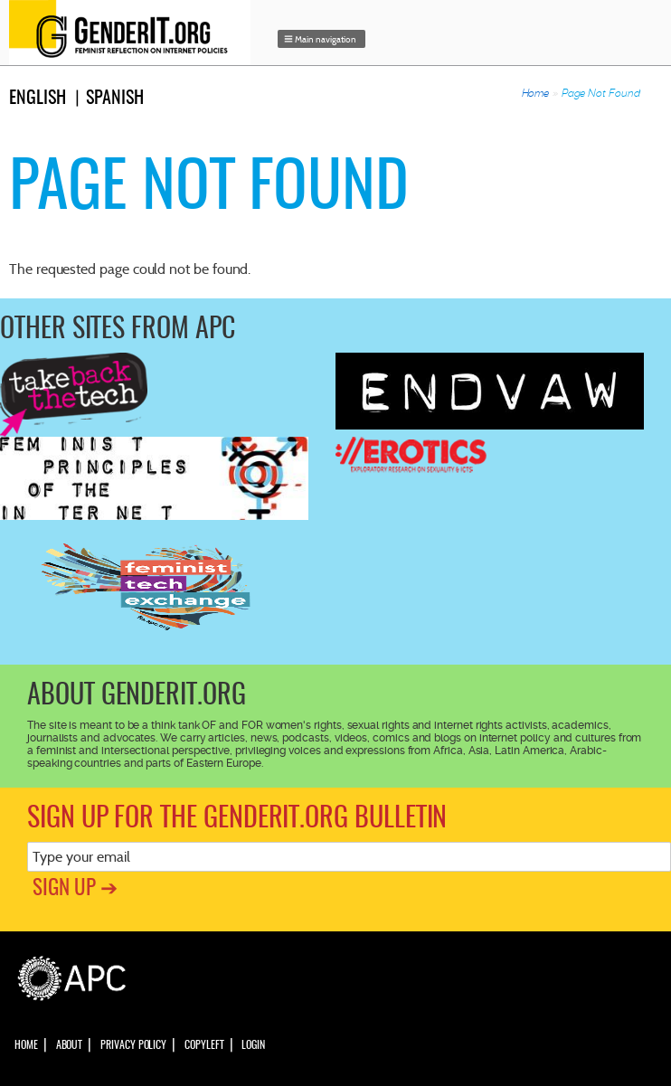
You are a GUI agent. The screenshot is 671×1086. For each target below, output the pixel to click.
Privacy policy (133, 1045)
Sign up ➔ (75, 889)
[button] (322, 39)
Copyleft (203, 1045)
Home (536, 93)
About (69, 1045)
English (37, 99)
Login (253, 1045)
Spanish (115, 99)
